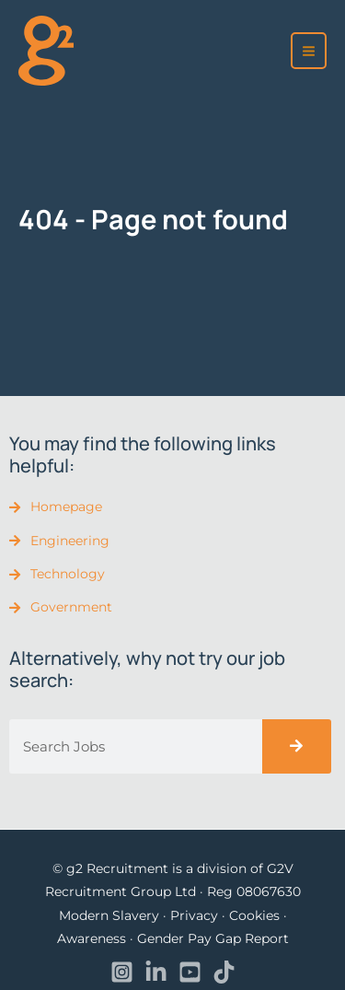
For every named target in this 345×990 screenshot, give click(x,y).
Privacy (194, 915)
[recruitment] (46, 50)
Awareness (91, 938)
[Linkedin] (155, 972)
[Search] (296, 746)
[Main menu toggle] (309, 50)
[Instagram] (121, 972)
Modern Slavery (109, 915)
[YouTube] (189, 972)
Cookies (254, 915)
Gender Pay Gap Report (213, 938)
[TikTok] (224, 972)
